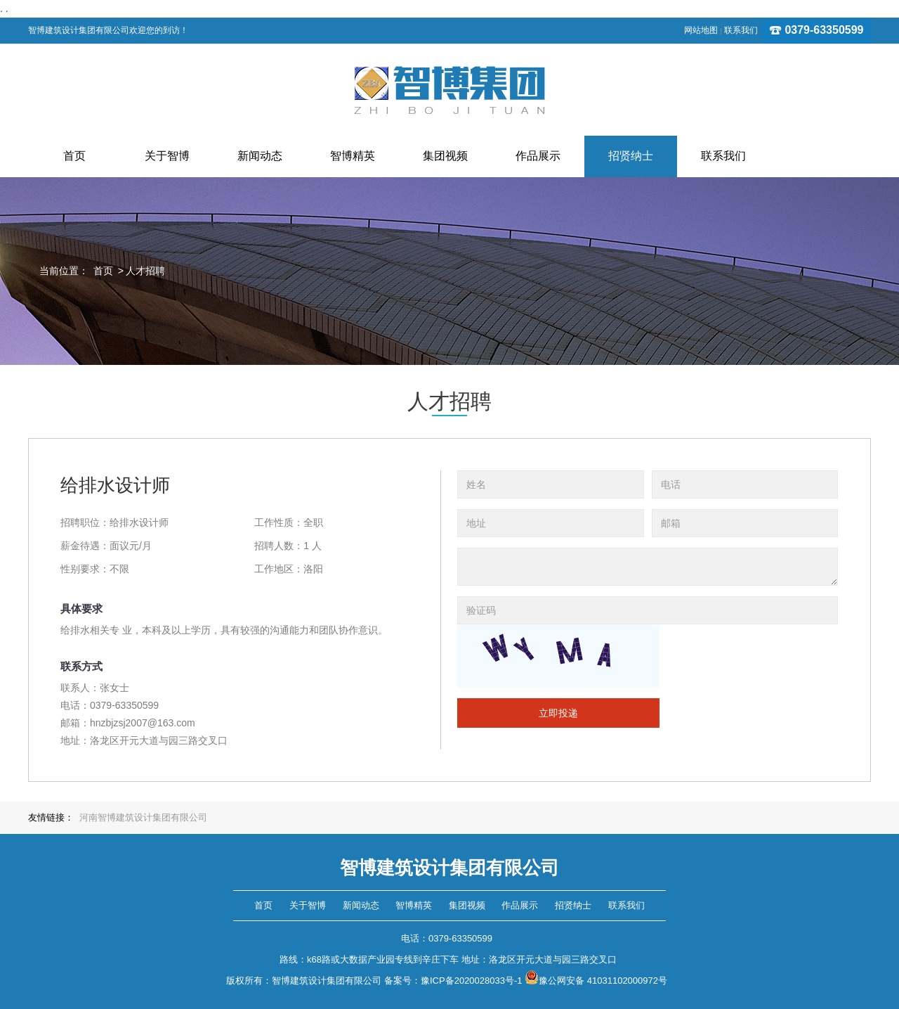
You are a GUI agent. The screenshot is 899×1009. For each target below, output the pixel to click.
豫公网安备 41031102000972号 (596, 980)
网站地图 (701, 30)
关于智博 (307, 905)
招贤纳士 (573, 905)
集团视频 (467, 905)
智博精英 (413, 905)
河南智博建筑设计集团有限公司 (143, 817)
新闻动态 (361, 905)
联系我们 (741, 30)
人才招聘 (145, 270)
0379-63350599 (816, 30)
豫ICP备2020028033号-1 (472, 980)
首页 (103, 270)
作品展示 (519, 905)
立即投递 (558, 713)
